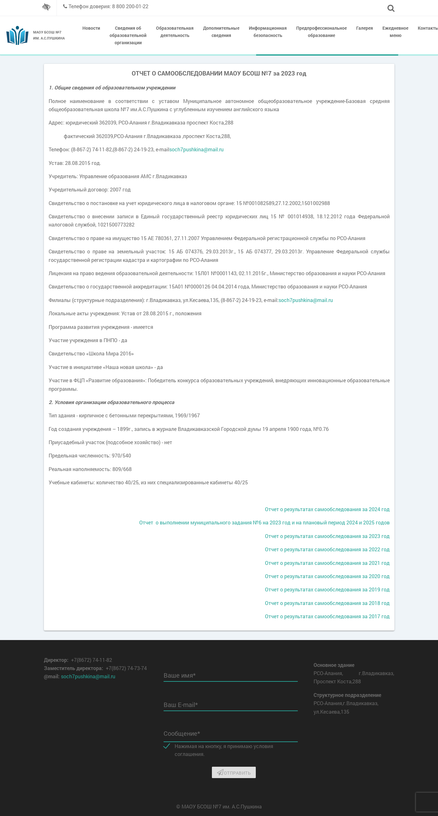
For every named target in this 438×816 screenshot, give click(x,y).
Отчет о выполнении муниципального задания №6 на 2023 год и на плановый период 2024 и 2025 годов (264, 522)
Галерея (364, 28)
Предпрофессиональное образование (321, 31)
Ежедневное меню (395, 31)
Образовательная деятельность (175, 31)
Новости (91, 28)
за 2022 (370, 549)
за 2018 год (375, 603)
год (385, 509)
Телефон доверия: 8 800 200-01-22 (108, 6)
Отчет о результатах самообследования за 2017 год (327, 616)
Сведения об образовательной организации (128, 35)
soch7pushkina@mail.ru (196, 149)
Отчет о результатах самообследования (313, 549)
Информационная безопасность (268, 31)
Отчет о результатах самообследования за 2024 (322, 509)
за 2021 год (375, 562)
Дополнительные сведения (221, 31)
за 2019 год (375, 589)
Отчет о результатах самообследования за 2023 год (327, 536)
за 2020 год (375, 576)
